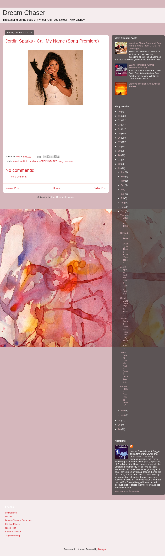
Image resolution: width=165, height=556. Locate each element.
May (123, 189)
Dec (123, 415)
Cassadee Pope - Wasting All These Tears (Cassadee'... (124, 248)
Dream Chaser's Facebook (18, 520)
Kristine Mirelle (12, 524)
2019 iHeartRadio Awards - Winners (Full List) (142, 66)
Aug (123, 202)
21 (119, 159)
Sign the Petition (13, 531)
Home (56, 188)
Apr (123, 185)
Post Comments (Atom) (62, 197)
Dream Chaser (24, 12)
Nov (123, 410)
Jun (123, 194)
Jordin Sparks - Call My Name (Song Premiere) (124, 280)
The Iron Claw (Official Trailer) (124, 222)
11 (119, 116)
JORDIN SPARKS (48, 161)
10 (119, 111)
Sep (123, 207)
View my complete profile (127, 491)
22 (119, 164)
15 (119, 133)
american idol (20, 161)
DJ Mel (8, 516)
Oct (123, 211)
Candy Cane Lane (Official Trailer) (124, 306)
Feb (123, 176)
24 (119, 420)
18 (119, 146)
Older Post (100, 188)
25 (119, 424)
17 (119, 142)
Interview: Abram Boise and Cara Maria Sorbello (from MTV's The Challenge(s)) (145, 46)
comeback (33, 161)
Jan (123, 172)
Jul (122, 198)
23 (119, 168)
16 (119, 138)
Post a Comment (18, 176)
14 (119, 129)
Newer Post (12, 188)
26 (119, 429)
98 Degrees (11, 512)
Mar (123, 181)
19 (119, 151)
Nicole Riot (10, 528)
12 (119, 120)
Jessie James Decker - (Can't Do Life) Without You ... (124, 333)
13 (119, 124)
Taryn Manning (12, 535)
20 (119, 155)
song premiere (65, 161)
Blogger (102, 549)
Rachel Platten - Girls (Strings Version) (124, 395)
